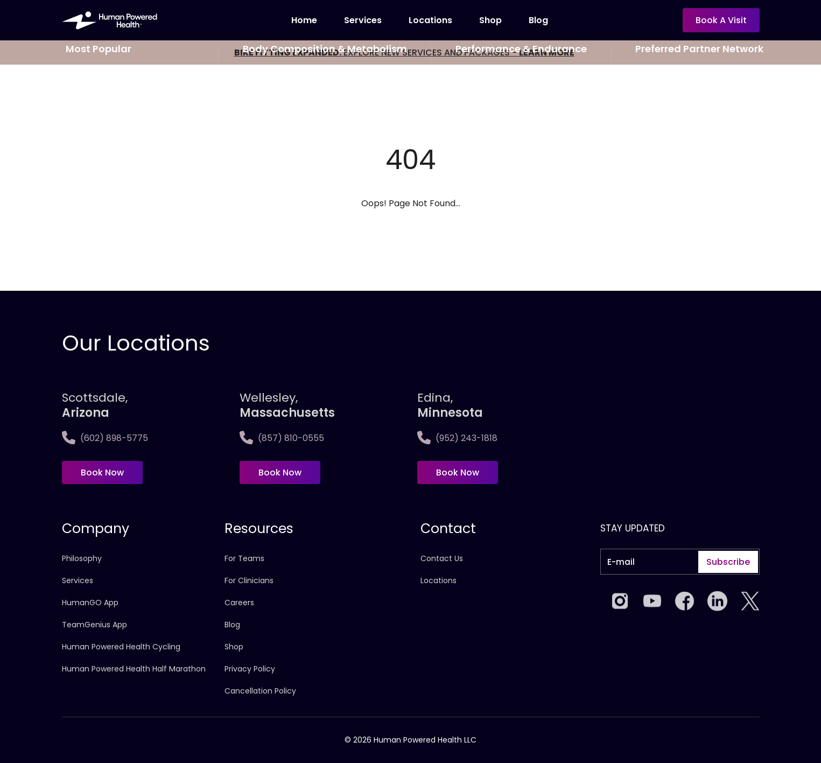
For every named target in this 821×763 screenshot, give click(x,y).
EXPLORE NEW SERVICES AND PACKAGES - (404, 52)
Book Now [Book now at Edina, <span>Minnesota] (457, 472)
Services (363, 20)
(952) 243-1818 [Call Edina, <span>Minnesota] (457, 438)
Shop (490, 20)
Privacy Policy (249, 668)
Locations (430, 20)
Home (304, 20)
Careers (239, 602)
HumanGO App (90, 602)
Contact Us (441, 558)
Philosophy (82, 558)
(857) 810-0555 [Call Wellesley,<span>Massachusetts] (282, 438)
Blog (538, 20)
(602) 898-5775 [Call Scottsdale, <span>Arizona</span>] (105, 438)
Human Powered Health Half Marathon (134, 668)
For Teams (244, 558)
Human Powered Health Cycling (121, 646)
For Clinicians (248, 580)
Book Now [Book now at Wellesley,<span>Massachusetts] (279, 472)
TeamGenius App (94, 624)
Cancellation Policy (260, 690)
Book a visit (721, 20)
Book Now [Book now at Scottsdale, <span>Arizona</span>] (102, 472)
